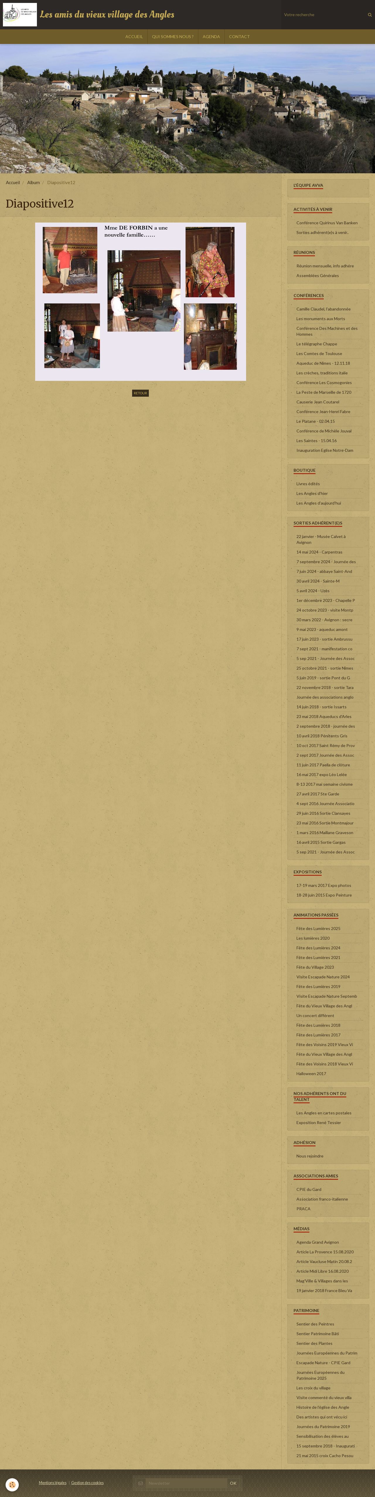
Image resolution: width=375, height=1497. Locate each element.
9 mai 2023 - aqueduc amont (322, 629)
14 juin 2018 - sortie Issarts (321, 706)
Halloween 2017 (311, 1073)
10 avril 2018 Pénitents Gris (321, 735)
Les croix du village (313, 1387)
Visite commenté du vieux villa (324, 1397)
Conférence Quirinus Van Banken (327, 222)
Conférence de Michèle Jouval (324, 430)
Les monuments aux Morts (320, 318)
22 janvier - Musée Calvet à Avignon (321, 539)
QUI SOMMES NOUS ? (173, 36)
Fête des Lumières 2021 (318, 957)
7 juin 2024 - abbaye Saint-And (324, 571)
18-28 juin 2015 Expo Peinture (324, 894)
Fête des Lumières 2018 (318, 1025)
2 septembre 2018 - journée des (325, 726)
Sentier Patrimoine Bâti (317, 1333)
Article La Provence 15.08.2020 (325, 1251)
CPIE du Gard (308, 1189)
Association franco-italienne (322, 1198)
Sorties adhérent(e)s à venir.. (322, 232)
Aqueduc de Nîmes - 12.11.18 (323, 363)
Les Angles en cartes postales (324, 1112)
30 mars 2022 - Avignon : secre (324, 619)
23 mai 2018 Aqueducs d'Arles (324, 716)
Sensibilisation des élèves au (322, 1436)
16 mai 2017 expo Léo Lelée (321, 774)
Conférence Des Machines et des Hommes (327, 331)
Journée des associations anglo (325, 697)
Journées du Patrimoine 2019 (323, 1426)
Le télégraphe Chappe (316, 343)
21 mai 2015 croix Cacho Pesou (324, 1455)
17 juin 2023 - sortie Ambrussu (324, 639)
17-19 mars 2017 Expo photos (323, 885)
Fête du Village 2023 (315, 967)
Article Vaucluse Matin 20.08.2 (324, 1261)
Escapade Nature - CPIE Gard (323, 1362)
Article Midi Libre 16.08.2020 (322, 1271)
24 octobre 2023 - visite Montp (324, 609)
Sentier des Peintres (315, 1323)
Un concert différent (315, 1015)
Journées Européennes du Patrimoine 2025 (320, 1375)
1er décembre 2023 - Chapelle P (325, 600)
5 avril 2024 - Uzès (313, 590)
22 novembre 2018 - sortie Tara (325, 687)
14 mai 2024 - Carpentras (319, 551)
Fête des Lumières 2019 (318, 986)
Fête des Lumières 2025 (318, 928)
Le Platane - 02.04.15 (315, 421)
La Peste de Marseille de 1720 (323, 392)
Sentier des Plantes (314, 1343)
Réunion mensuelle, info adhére (325, 265)
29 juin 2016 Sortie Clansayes (323, 813)
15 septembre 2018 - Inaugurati (325, 1445)
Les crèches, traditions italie (322, 372)
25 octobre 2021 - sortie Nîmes (324, 668)
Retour (140, 393)
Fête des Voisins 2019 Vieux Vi (324, 1044)
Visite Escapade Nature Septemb (326, 996)
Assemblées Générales (317, 275)
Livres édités (308, 483)
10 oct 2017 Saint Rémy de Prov (325, 745)
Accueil (13, 182)
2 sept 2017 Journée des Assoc (325, 755)
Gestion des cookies (87, 1483)
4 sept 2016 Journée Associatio (325, 803)
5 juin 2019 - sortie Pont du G (323, 677)
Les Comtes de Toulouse (319, 353)
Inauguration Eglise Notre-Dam (324, 450)
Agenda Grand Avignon (317, 1242)
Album (33, 182)
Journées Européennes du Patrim (326, 1352)
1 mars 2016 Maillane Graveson (324, 832)
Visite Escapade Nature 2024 (323, 976)
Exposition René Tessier (318, 1122)
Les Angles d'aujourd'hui (318, 502)
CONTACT (239, 36)
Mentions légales (53, 1483)
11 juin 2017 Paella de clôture (323, 764)
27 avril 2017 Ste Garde (317, 793)
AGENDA (211, 36)
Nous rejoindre (309, 1155)
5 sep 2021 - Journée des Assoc (325, 658)
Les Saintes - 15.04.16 (316, 440)
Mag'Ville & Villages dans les (322, 1280)
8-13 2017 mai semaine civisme (324, 784)
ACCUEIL (134, 36)
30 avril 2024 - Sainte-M (318, 580)
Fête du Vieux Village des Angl (324, 1005)
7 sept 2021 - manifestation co (324, 648)
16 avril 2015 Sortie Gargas (321, 842)
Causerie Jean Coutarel (317, 401)
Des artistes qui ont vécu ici (321, 1416)
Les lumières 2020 (313, 938)
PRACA (303, 1208)
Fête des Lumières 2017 (318, 1034)
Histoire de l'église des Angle (322, 1407)
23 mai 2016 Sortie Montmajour (325, 822)
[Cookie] (12, 1484)
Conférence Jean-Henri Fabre (323, 411)
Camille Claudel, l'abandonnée (323, 308)
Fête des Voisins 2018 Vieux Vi (324, 1063)
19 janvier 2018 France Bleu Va (324, 1290)
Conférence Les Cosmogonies (324, 382)
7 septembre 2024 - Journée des (326, 561)
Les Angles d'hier (312, 493)
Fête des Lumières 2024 (318, 947)
